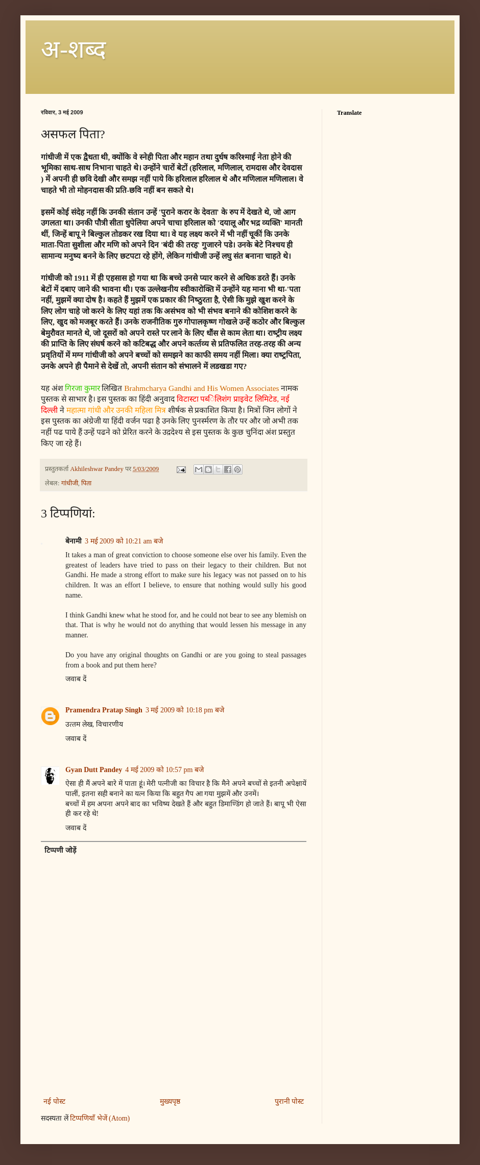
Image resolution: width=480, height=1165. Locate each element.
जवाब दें (75, 679)
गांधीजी (69, 483)
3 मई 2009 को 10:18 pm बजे (185, 710)
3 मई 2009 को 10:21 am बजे (124, 541)
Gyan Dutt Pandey (93, 770)
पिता (86, 483)
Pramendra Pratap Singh (103, 710)
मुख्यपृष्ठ (170, 1101)
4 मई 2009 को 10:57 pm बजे (164, 770)
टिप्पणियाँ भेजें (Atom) (100, 1118)
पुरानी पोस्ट (289, 1101)
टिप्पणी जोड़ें (60, 850)
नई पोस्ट (54, 1101)
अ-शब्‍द (73, 49)
